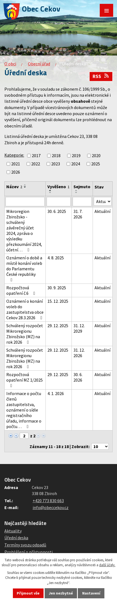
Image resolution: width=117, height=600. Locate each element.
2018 (56, 155)
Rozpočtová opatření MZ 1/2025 (24, 380)
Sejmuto (81, 186)
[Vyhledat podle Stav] (103, 201)
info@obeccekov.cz (51, 507)
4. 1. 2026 (55, 393)
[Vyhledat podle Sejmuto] (82, 201)
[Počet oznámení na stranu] (100, 446)
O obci (10, 63)
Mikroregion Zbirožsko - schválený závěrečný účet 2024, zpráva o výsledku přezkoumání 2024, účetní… (24, 230)
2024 (75, 163)
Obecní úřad (39, 63)
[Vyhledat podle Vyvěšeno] (59, 201)
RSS (101, 76)
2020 (96, 155)
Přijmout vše (28, 593)
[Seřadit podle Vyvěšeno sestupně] (50, 192)
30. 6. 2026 (77, 377)
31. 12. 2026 (79, 352)
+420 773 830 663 (48, 500)
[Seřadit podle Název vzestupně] (25, 185)
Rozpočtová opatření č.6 (21, 290)
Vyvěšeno (58, 186)
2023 (55, 163)
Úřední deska (16, 537)
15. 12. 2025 (57, 301)
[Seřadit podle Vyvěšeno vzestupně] (50, 190)
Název (14, 186)
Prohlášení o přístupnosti (28, 552)
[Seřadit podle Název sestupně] (25, 187)
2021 (15, 163)
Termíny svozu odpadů (25, 545)
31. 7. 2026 (77, 214)
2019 (76, 155)
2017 (36, 155)
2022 (35, 163)
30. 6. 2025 (56, 211)
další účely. (107, 565)
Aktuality (13, 531)
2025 (95, 163)
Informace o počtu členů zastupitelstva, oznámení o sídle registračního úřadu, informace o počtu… (23, 410)
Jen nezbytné (61, 593)
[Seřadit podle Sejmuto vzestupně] (76, 190)
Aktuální (102, 211)
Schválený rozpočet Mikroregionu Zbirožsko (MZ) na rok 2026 (24, 334)
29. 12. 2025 (57, 325)
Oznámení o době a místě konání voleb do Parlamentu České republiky (24, 268)
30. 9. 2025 (56, 287)
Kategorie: (14, 155)
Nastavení (91, 593)
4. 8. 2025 (55, 257)
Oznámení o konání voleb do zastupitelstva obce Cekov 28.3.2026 (25, 309)
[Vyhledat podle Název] (25, 201)
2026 (15, 172)
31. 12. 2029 (79, 328)
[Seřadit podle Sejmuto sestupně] (76, 192)
